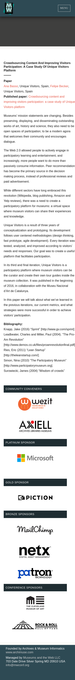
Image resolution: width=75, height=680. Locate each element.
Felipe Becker (59, 86)
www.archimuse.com (19, 652)
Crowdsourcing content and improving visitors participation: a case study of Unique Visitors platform (39, 102)
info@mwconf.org (17, 665)
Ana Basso (11, 86)
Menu (64, 8)
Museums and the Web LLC (41, 657)
